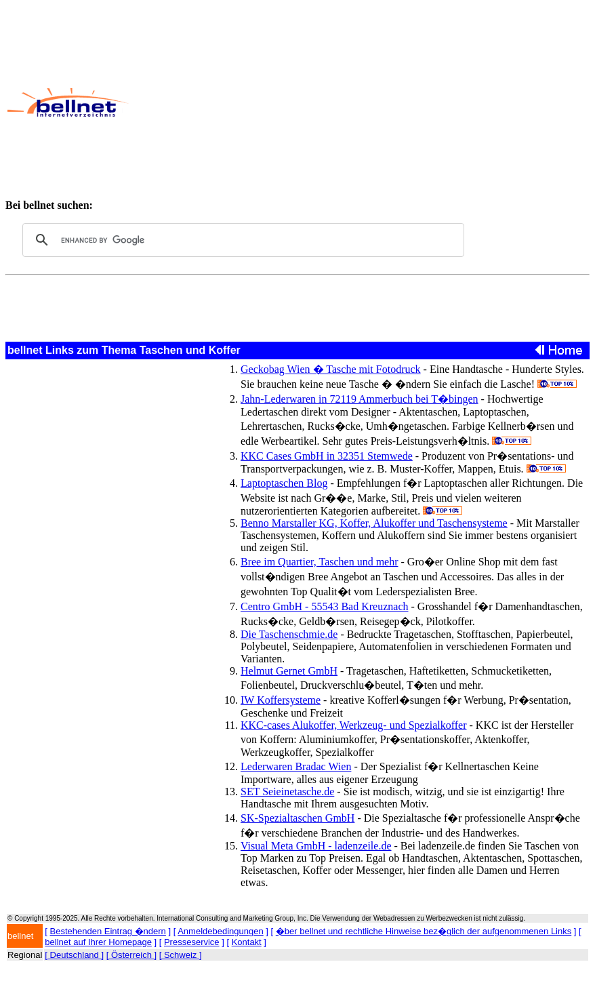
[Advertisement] (361, 102)
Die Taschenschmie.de (289, 634)
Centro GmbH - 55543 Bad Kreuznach (325, 606)
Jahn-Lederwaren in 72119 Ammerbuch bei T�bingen (359, 399)
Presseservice (192, 942)
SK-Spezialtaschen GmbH (297, 818)
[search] (241, 240)
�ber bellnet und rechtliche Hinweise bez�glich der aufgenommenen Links (423, 931)
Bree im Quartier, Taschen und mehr (319, 561)
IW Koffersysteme (281, 700)
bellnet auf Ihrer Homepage (98, 942)
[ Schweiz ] (180, 955)
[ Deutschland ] (74, 955)
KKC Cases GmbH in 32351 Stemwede (327, 456)
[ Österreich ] (131, 955)
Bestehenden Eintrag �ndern (108, 931)
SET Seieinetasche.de (287, 791)
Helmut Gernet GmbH (289, 671)
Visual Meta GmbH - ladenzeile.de (316, 846)
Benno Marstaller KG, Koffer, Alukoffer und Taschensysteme (374, 523)
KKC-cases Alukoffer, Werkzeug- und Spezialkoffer (354, 725)
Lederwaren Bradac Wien (296, 766)
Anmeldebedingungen (221, 931)
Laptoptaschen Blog (284, 483)
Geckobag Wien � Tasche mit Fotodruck (331, 369)
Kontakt (247, 942)
